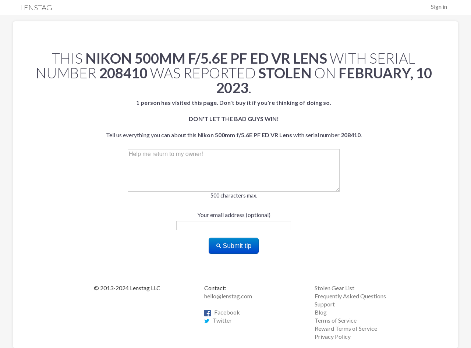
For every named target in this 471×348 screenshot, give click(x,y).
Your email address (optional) (233, 214)
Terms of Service (336, 320)
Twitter (218, 320)
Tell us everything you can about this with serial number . (234, 118)
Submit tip (234, 245)
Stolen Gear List (334, 287)
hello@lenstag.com (228, 295)
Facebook (222, 312)
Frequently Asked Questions (350, 295)
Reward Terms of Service (346, 328)
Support (325, 304)
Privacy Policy (333, 336)
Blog (321, 312)
